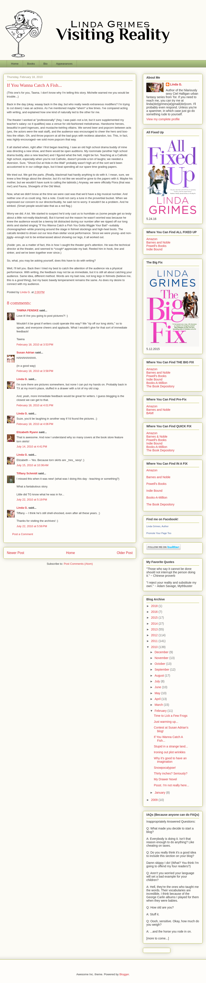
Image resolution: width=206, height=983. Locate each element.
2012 (155, 635)
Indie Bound (154, 249)
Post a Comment (22, 534)
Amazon (151, 239)
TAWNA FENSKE (28, 310)
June (158, 687)
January (160, 792)
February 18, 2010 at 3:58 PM (35, 371)
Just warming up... (166, 721)
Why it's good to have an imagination (170, 760)
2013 (155, 629)
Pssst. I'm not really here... (171, 785)
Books (31, 63)
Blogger (124, 974)
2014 (155, 623)
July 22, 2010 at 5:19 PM (32, 499)
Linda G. (22, 379)
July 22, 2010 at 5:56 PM (32, 526)
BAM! (150, 413)
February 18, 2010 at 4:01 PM (35, 405)
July (157, 681)
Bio (45, 63)
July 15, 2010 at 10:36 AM (32, 465)
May (157, 693)
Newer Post (15, 553)
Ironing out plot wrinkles (169, 752)
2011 (155, 641)
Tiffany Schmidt (27, 473)
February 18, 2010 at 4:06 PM (35, 424)
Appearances (64, 63)
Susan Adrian (25, 352)
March (159, 704)
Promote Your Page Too (158, 533)
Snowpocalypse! (165, 767)
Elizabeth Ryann (27, 432)
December (161, 652)
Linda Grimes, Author (157, 526)
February (160, 710)
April (157, 699)
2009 (155, 800)
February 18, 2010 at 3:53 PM (35, 344)
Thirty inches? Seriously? (170, 773)
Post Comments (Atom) (78, 563)
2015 (155, 617)
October (160, 663)
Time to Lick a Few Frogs (171, 715)
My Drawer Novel (165, 779)
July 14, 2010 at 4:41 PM (32, 446)
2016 (155, 611)
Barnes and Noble (158, 242)
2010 (155, 647)
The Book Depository (160, 386)
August (159, 675)
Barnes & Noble (156, 436)
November (161, 658)
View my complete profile (163, 119)
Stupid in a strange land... (171, 746)
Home (15, 63)
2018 (155, 606)
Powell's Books (156, 246)
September (162, 669)
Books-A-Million (156, 383)
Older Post (125, 553)
